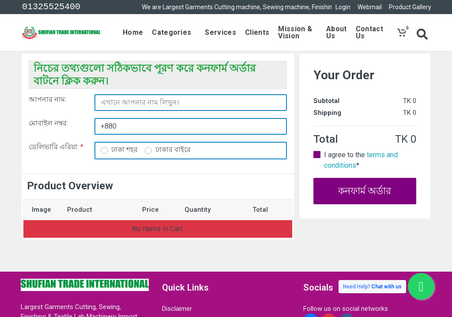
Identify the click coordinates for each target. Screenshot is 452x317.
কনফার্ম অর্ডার (364, 190)
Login (342, 7)
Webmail (370, 7)
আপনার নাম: (47, 99)
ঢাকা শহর (124, 149)
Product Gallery (410, 7)
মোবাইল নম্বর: (48, 123)
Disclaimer (177, 309)
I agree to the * (361, 160)
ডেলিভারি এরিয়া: (56, 147)
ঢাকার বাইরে (173, 149)
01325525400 (51, 7)
